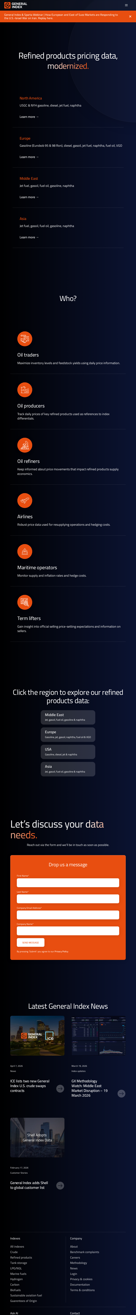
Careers (75, 1257)
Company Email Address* (29, 908)
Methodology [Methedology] (78, 1263)
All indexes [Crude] (17, 1246)
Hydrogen (16, 1279)
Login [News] (73, 1274)
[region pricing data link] (68, 717)
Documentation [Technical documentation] (80, 1284)
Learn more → (29, 117)
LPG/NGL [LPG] (16, 1268)
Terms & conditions (82, 1290)
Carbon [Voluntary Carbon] (14, 1284)
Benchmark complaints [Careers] (84, 1252)
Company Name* (25, 924)
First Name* (23, 876)
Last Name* (23, 892)
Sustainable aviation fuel (26, 1295)
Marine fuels (18, 1274)
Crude (14, 1252)
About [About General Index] (74, 1246)
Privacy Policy (61, 951)
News (74, 1268)
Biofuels (15, 1290)
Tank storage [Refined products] (18, 1263)
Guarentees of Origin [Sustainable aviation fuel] (23, 1301)
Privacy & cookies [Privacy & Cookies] (81, 1279)
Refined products (21, 1257)
